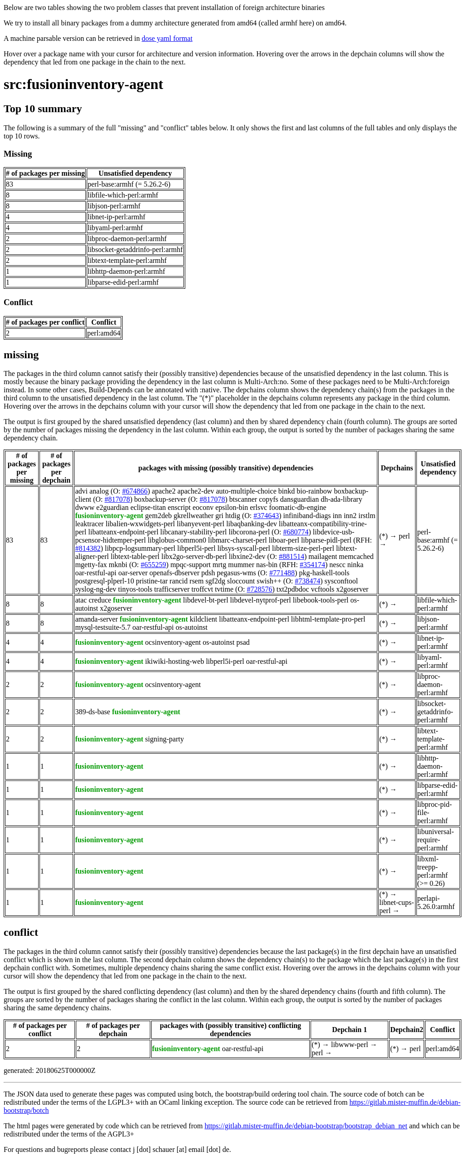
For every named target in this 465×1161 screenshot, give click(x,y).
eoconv (203, 507)
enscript (179, 507)
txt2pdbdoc (293, 589)
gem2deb (158, 515)
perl (404, 536)
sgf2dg (215, 581)
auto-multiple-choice (246, 491)
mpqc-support (190, 564)
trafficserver (172, 589)
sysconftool (341, 581)
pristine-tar (152, 581)
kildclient (203, 619)
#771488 (282, 573)
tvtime (224, 589)
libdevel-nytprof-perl (260, 600)
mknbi (118, 564)
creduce (100, 600)
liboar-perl (284, 540)
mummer (241, 564)
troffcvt (202, 589)
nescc (337, 564)
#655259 (153, 564)
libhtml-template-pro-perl (328, 619)
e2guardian (112, 507)
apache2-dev (196, 491)
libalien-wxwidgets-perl (140, 524)
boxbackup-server (160, 499)
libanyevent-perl (200, 524)
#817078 (117, 499)
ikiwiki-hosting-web (174, 661)
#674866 (135, 491)
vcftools (323, 589)
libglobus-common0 (177, 540)
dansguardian (299, 499)
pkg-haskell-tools (324, 573)
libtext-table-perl (135, 556)
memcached (356, 556)
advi (81, 491)
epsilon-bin (231, 507)
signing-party (164, 739)
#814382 (87, 548)
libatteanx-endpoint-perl (123, 532)
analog (99, 491)
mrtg (219, 564)
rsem (196, 581)
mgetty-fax (91, 564)
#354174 (312, 564)
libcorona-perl (249, 532)
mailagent (322, 556)
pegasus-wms (236, 573)
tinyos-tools (135, 589)
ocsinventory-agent (173, 642)
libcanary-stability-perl (193, 532)
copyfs (268, 499)
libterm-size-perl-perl (303, 548)
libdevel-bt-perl (205, 600)
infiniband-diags (307, 515)
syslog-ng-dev (95, 589)
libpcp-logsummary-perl (140, 548)
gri (219, 515)
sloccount (241, 581)
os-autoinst (192, 627)
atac (81, 600)
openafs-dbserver (174, 573)
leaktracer (89, 524)
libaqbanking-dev (251, 524)
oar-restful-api (95, 573)
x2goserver (352, 589)
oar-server (133, 573)
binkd (286, 491)
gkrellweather (193, 515)
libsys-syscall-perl (244, 548)
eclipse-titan (148, 507)
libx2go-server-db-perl (194, 556)
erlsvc (258, 507)
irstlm (366, 515)
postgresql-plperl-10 (104, 581)
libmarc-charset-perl (237, 540)
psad (242, 642)
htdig (232, 515)
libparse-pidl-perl (326, 540)
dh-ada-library (341, 499)
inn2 (350, 515)
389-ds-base (92, 712)
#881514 (291, 556)
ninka (355, 564)
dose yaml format (167, 38)
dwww (84, 507)
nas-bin (266, 564)
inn (336, 515)
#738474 (307, 581)
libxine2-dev (247, 556)
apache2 (163, 491)
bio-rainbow (314, 491)
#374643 (266, 515)
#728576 (259, 589)
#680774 (295, 532)
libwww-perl (349, 1044)
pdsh (208, 573)
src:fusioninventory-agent (83, 84)
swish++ (269, 581)
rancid (178, 581)
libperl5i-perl (196, 548)
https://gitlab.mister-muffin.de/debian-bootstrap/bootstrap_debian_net (305, 1126)
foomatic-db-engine (297, 507)
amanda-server (96, 619)
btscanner (243, 499)
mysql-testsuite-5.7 (102, 627)
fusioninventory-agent (109, 515)
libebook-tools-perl (321, 600)
